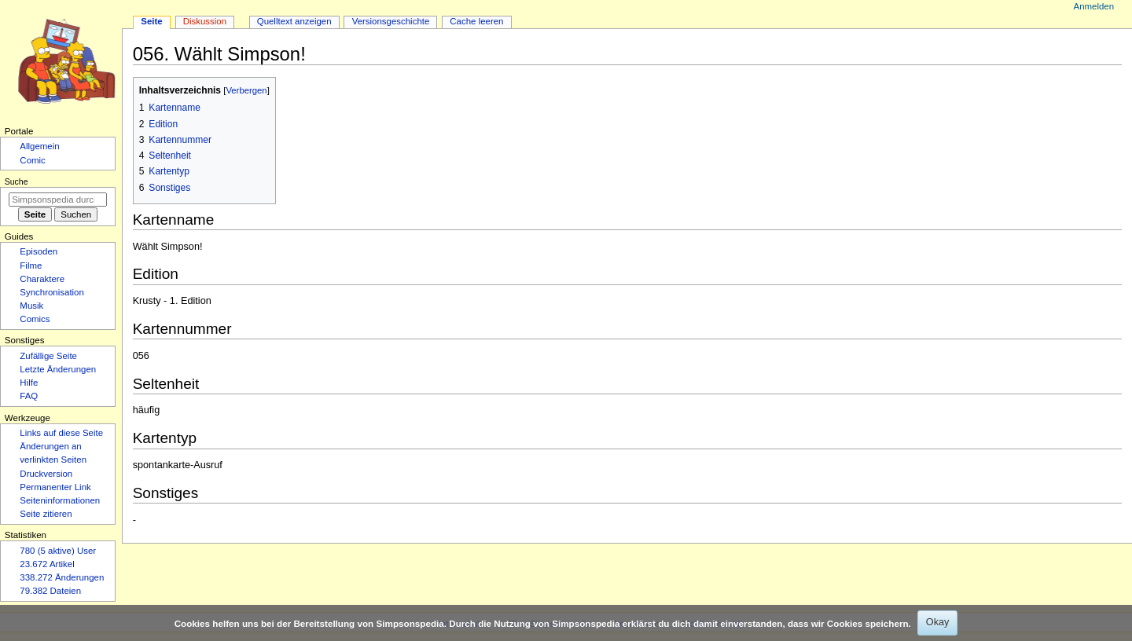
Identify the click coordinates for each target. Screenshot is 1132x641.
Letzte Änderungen (58, 369)
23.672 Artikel (47, 564)
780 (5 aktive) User (58, 550)
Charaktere (42, 279)
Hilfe (29, 382)
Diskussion (204, 21)
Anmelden (1094, 6)
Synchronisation (52, 292)
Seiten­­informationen (60, 500)
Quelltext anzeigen (294, 21)
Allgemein (39, 146)
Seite (151, 21)
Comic (32, 160)
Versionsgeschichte (391, 21)
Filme (31, 265)
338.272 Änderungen (62, 577)
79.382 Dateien (50, 590)
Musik (31, 305)
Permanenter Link (55, 487)
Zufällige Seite (48, 356)
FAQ (29, 396)
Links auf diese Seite (61, 433)
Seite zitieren (46, 513)
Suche (16, 181)
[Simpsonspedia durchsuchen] (58, 199)
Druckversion (46, 473)
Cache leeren (476, 21)
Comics (35, 319)
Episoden (38, 251)
